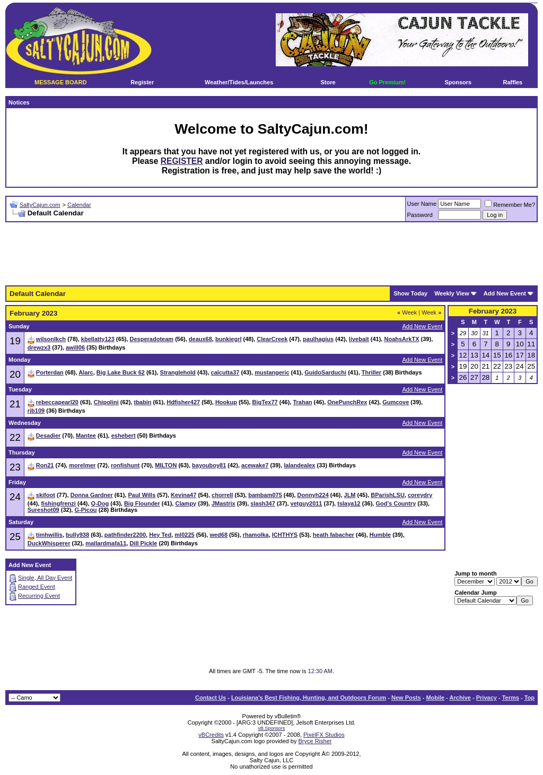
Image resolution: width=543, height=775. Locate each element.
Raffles (513, 82)
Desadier (48, 435)
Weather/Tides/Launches (239, 82)
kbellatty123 (98, 339)
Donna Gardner (92, 495)
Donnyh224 (313, 495)
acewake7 (254, 465)
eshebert (123, 435)
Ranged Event (36, 587)
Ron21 (45, 465)
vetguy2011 (306, 503)
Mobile (435, 697)
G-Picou (85, 510)
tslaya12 (348, 503)
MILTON (166, 465)
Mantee (86, 435)
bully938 (77, 535)
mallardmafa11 (105, 543)
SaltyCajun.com (40, 205)
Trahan (302, 402)
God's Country (395, 503)
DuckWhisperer (49, 543)
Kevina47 (183, 495)
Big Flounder (142, 503)
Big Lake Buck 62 (121, 372)
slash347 (262, 503)
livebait (359, 339)
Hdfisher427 (183, 402)
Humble (380, 535)
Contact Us (210, 697)
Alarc (85, 372)
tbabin (142, 402)
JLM (350, 495)
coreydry (420, 495)
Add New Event (505, 293)
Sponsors (457, 82)
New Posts (406, 697)
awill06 (75, 347)
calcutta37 (225, 372)
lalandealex (299, 465)
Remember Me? (510, 205)
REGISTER (182, 161)
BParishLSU (388, 495)
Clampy (185, 503)
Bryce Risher (314, 741)
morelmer (82, 465)
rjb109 (36, 410)
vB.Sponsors (271, 728)
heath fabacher (333, 535)
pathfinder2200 (125, 535)
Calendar (79, 205)
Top (529, 697)
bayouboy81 (209, 465)
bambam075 (265, 495)
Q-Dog (100, 503)
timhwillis (49, 535)
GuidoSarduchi (325, 372)
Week (407, 312)
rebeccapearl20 (57, 402)
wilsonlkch (51, 339)
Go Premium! (387, 82)
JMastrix (223, 503)
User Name (422, 204)
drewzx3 (39, 347)
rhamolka (256, 535)
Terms (510, 697)
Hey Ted (160, 535)
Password (420, 215)
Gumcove (395, 402)
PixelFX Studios (324, 735)
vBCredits (211, 735)
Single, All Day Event (45, 577)
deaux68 (200, 339)
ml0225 (184, 535)
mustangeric (272, 372)
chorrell (222, 495)
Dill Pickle (143, 543)
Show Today (410, 293)
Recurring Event (39, 596)
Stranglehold (178, 372)
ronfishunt (125, 465)
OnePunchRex (347, 402)
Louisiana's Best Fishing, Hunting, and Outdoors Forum (308, 697)
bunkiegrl (228, 339)
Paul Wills (141, 495)
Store (327, 82)
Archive (460, 697)
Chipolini (106, 402)
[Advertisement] (271, 254)
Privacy (486, 697)
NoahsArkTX (401, 339)
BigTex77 (265, 402)
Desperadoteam (152, 339)
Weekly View (451, 293)
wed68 (218, 535)
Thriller (371, 372)
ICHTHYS (284, 535)
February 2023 (492, 311)
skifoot (45, 495)
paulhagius (318, 339)
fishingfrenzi (58, 503)
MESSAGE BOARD (60, 82)
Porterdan (50, 372)
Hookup (226, 402)
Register (142, 82)
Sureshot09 (43, 510)
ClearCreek (272, 339)
